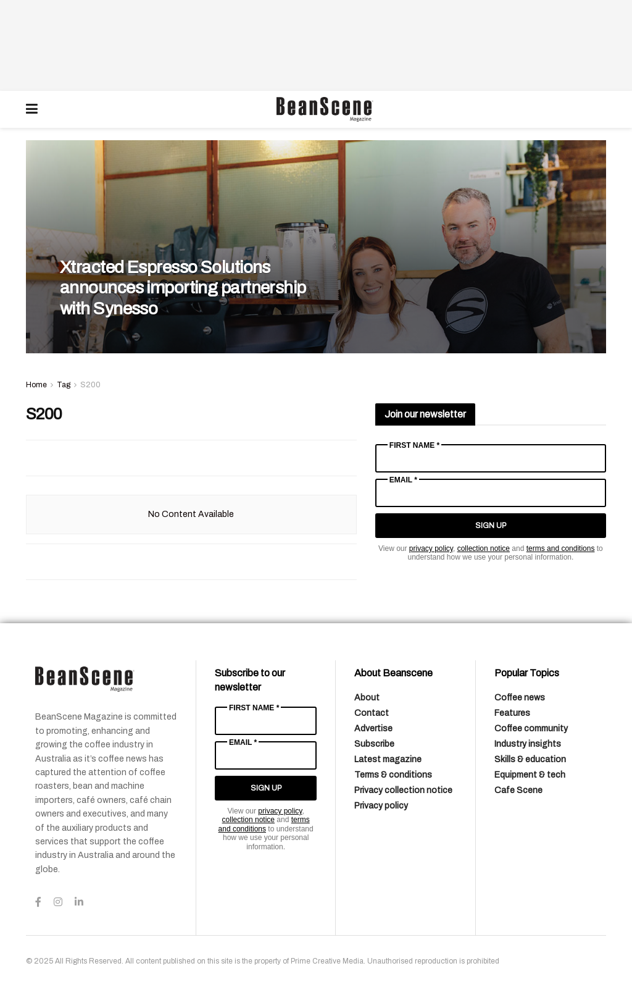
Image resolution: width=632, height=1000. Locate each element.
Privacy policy (381, 805)
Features (512, 713)
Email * (403, 480)
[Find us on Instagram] (58, 902)
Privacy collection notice (403, 790)
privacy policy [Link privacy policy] (431, 548)
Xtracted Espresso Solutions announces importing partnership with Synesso (183, 288)
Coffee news (519, 697)
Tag (63, 384)
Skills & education (530, 759)
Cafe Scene (518, 790)
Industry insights (527, 744)
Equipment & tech (529, 774)
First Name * (414, 445)
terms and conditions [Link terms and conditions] (560, 548)
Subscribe (374, 744)
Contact (371, 713)
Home (36, 384)
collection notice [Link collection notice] (483, 548)
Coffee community (531, 728)
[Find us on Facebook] (38, 902)
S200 (90, 384)
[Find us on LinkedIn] (79, 902)
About (367, 697)
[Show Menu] (32, 109)
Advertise (373, 728)
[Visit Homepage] (324, 109)
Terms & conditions (393, 774)
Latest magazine (388, 759)
